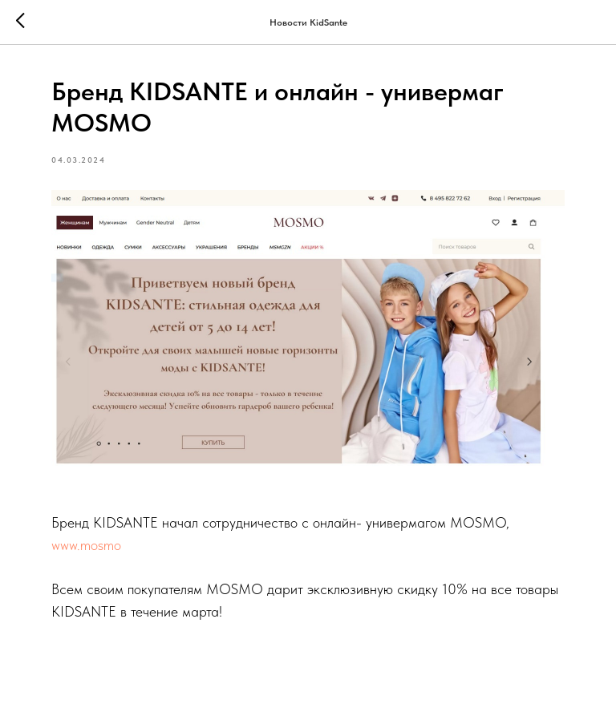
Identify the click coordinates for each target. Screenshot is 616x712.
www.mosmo (86, 544)
